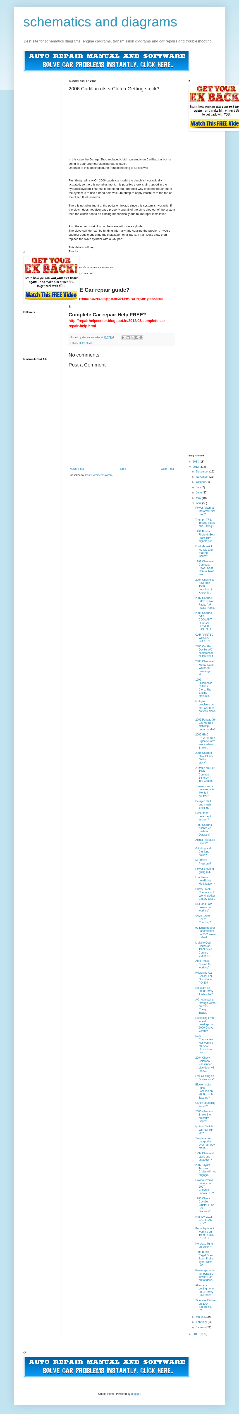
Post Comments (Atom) (99, 475)
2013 (196, 461)
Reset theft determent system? (203, 816)
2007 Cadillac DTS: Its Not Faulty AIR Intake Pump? (205, 603)
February (202, 1322)
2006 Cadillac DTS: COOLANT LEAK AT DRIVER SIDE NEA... (204, 621)
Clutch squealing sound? (205, 1104)
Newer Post (77, 468)
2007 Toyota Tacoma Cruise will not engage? (205, 1169)
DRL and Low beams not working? (203, 907)
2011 (196, 1334)
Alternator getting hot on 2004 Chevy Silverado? (205, 1290)
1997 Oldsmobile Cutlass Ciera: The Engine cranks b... (203, 688)
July (199, 487)
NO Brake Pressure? (203, 862)
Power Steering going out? (204, 870)
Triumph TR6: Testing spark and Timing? (205, 523)
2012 (196, 466)
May (199, 498)
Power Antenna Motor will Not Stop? (205, 511)
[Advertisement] (100, 120)
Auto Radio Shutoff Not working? (203, 964)
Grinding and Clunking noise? (203, 852)
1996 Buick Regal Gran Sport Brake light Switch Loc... (204, 1258)
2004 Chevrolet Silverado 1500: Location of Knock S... (204, 586)
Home (122, 468)
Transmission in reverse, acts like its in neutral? (204, 791)
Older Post (167, 468)
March (200, 1316)
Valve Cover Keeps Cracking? (203, 919)
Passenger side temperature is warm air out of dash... (204, 1275)
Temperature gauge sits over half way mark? (205, 1143)
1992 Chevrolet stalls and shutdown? (204, 1156)
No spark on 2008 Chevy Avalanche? (204, 991)
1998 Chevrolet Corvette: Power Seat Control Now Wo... (204, 568)
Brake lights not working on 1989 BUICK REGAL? (204, 1233)
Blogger (135, 1393)
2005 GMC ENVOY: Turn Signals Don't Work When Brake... (205, 741)
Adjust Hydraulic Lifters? (205, 841)
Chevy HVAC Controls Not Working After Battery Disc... (205, 894)
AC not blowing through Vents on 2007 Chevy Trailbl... (205, 1006)
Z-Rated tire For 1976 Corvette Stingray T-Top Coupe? (205, 774)
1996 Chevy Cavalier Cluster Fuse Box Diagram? (204, 1205)
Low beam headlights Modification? (205, 881)
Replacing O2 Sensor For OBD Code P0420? (203, 977)
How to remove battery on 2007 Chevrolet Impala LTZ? (204, 1187)
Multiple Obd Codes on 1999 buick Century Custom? (203, 949)
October (201, 482)
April (199, 503)
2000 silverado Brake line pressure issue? (204, 1116)
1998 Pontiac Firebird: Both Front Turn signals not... (205, 536)
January (201, 1327)
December (202, 471)
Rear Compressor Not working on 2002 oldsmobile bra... (204, 1044)
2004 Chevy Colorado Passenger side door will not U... (204, 1064)
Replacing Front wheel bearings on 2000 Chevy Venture (205, 1024)
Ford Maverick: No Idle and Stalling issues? (204, 551)
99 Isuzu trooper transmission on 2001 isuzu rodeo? (205, 932)
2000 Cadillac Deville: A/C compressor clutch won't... (205, 651)
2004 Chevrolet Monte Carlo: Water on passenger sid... (204, 668)
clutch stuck (85, 343)
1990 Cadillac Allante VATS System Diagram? (205, 829)
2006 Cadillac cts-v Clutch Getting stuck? (204, 757)
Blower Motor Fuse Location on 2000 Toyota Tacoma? (204, 1091)
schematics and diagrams (100, 21)
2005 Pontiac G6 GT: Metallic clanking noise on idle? (205, 724)
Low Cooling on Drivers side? (205, 1077)
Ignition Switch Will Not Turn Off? (204, 1129)
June (199, 492)
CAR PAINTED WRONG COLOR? (204, 638)
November (202, 476)
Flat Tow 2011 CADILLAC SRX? (203, 1220)
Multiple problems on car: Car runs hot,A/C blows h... (205, 708)
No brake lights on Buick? (204, 1245)
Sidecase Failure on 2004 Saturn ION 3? (205, 1305)
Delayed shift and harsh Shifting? (203, 804)
